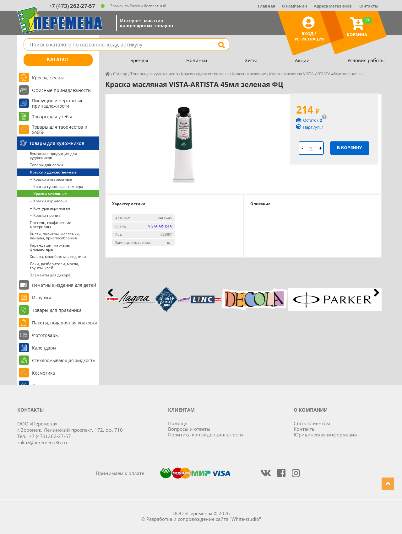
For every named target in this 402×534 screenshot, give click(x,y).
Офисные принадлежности (61, 90)
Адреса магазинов (333, 6)
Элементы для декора (50, 275)
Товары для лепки (46, 165)
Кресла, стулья (48, 77)
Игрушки (41, 297)
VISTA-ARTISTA (160, 226)
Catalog (120, 74)
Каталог (58, 60)
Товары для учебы (52, 116)
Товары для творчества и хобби (59, 129)
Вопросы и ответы (189, 429)
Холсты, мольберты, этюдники (58, 256)
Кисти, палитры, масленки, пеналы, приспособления (55, 236)
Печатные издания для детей (64, 285)
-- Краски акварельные (51, 179)
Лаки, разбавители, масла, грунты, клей (54, 266)
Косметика (43, 373)
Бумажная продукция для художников (53, 156)
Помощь (177, 423)
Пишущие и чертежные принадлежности (58, 103)
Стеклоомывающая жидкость (63, 360)
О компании (294, 6)
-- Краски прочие (45, 215)
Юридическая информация (325, 434)
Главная (266, 6)
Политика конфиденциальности (205, 434)
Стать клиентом (312, 423)
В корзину (349, 148)
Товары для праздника (57, 310)
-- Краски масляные (48, 194)
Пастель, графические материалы (50, 225)
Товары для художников (56, 143)
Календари (44, 347)
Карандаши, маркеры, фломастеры (50, 247)
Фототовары (45, 335)
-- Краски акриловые (49, 201)
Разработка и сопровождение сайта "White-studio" (203, 519)
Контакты (368, 6)
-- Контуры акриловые (50, 208)
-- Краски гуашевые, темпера (56, 186)
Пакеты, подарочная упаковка (64, 322)
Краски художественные (53, 172)
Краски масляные (249, 74)
